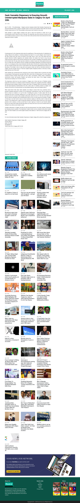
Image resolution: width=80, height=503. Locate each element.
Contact (40, 486)
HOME (6, 10)
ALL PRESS (19, 10)
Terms (40, 487)
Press (40, 483)
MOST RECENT (12, 10)
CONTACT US (26, 10)
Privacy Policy (40, 489)
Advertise (40, 484)
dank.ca (23, 78)
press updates (15, 109)
